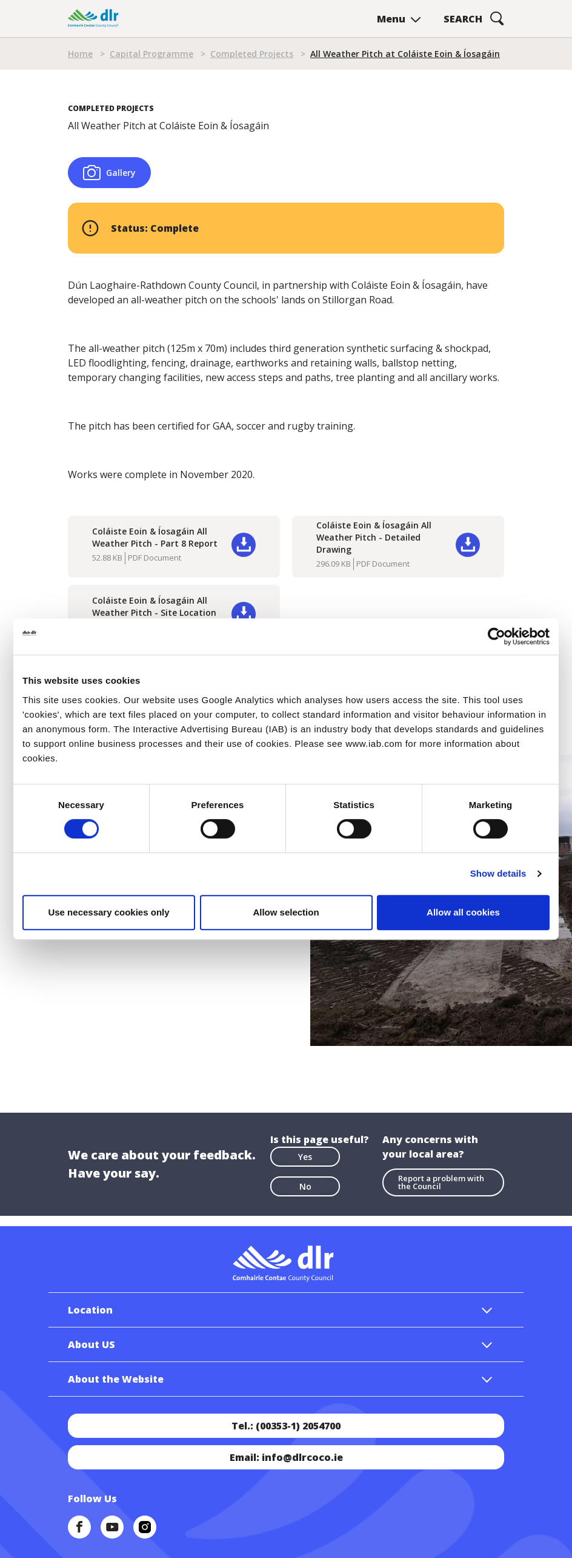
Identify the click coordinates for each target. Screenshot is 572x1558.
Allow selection (286, 912)
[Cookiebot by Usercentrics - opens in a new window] (497, 636)
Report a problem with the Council (441, 1182)
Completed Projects (251, 53)
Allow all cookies (463, 912)
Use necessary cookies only (108, 912)
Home (80, 53)
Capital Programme (151, 53)
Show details (498, 873)
